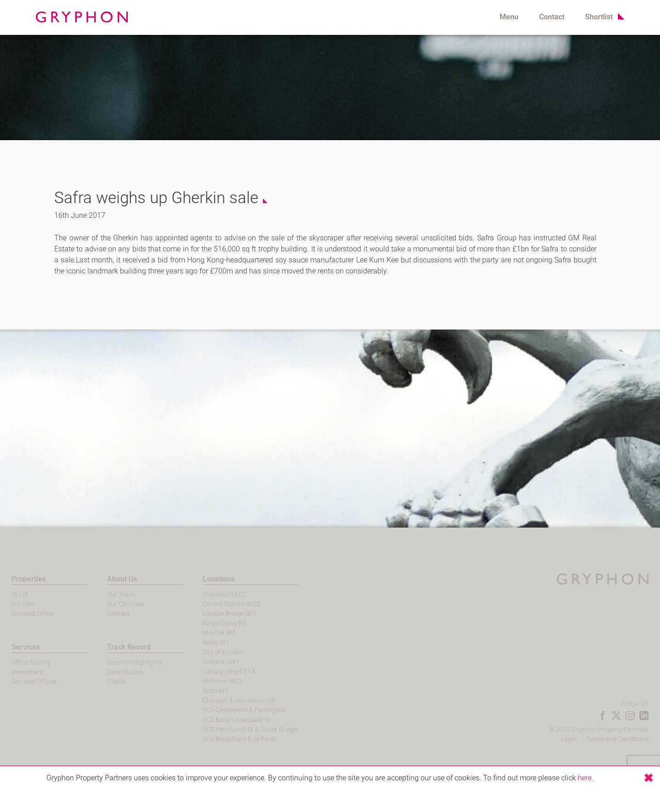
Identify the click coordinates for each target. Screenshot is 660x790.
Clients (106, 682)
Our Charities (115, 604)
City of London (213, 652)
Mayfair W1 (209, 633)
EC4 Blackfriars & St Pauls (230, 739)
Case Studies (115, 672)
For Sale (12, 604)
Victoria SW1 (211, 662)
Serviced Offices (23, 682)
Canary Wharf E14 (219, 671)
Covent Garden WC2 (221, 604)
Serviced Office (22, 614)
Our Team (110, 594)
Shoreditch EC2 (214, 594)
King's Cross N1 (215, 623)
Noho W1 (206, 643)
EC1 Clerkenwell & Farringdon (234, 710)
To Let (9, 594)
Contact (551, 17)
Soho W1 (205, 691)
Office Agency (20, 662)
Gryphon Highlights (124, 662)
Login (579, 739)
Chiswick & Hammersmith (229, 700)
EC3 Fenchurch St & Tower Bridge (240, 729)
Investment (17, 672)
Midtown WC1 (213, 681)
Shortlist (599, 17)
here (585, 778)
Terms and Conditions (627, 739)
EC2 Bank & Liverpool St (226, 720)
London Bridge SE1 (219, 614)
